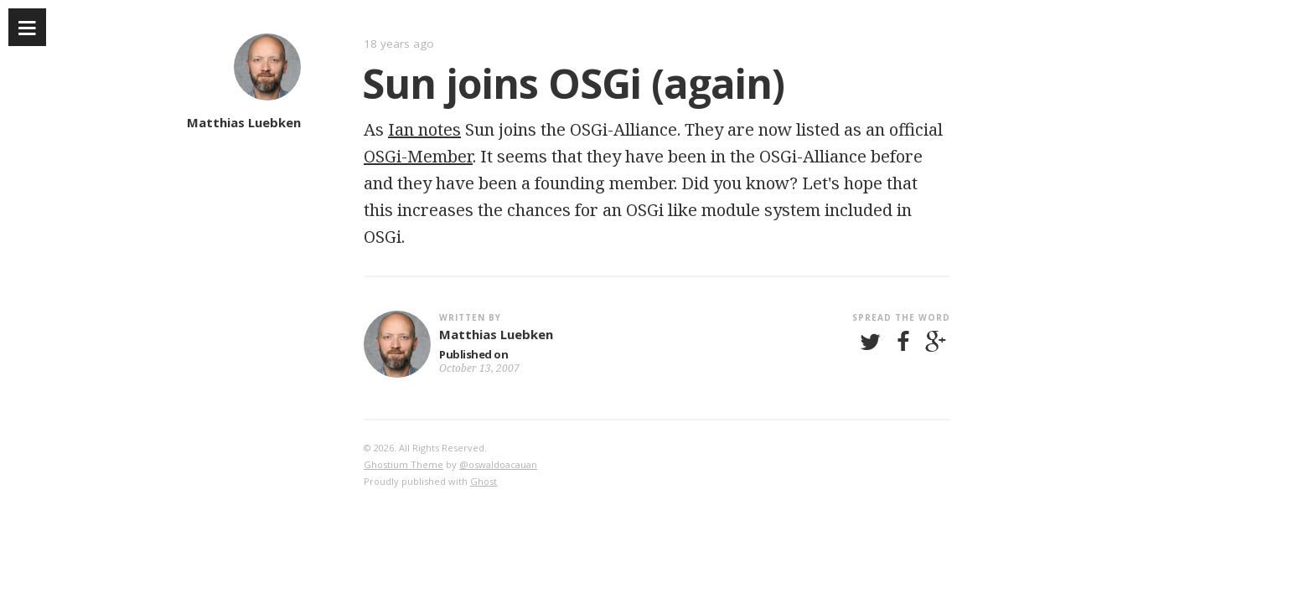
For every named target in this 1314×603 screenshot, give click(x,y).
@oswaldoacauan (498, 464)
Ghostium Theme (403, 464)
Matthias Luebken (244, 122)
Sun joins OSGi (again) (573, 83)
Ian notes (424, 129)
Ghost (483, 481)
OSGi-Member (418, 156)
